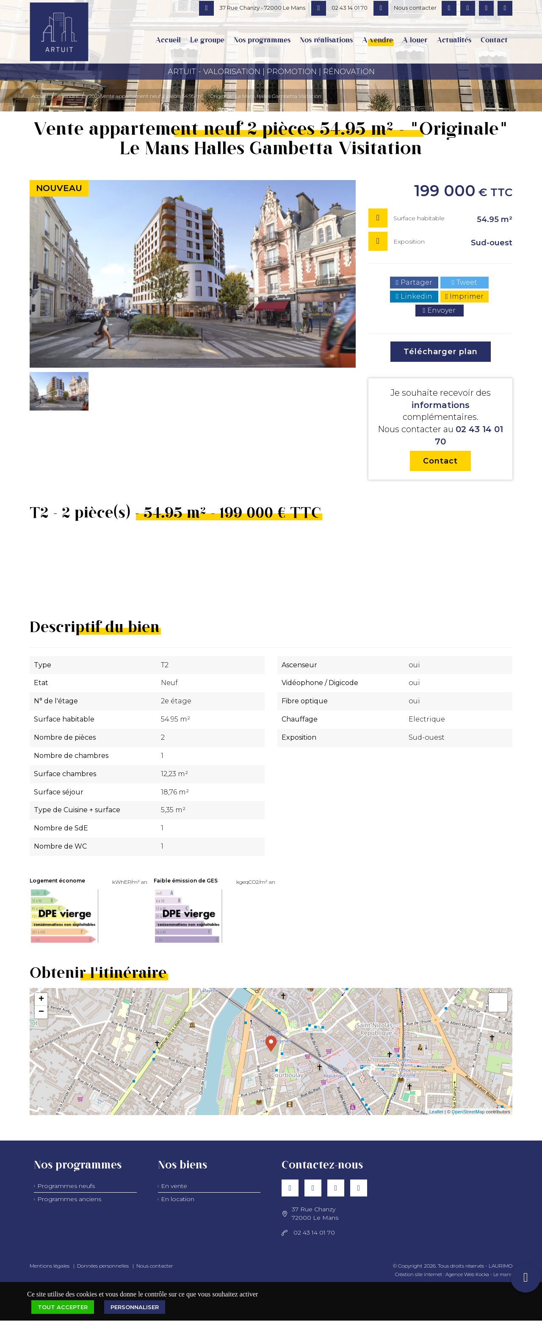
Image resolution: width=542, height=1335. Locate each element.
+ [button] (41, 999)
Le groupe (207, 40)
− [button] (41, 1012)
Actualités (454, 40)
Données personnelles (103, 1266)
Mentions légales (49, 1266)
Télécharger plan (441, 351)
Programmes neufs (66, 1186)
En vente (174, 1186)
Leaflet (436, 1111)
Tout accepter (63, 1307)
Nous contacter (154, 1266)
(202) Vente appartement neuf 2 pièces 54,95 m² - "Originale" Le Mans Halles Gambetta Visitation (204, 96)
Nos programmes (262, 40)
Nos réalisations (326, 40)
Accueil (168, 40)
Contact (494, 40)
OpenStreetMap (468, 1111)
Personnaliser (135, 1307)
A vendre (377, 40)
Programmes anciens (69, 1199)
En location (177, 1199)
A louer (414, 40)
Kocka (482, 1274)
